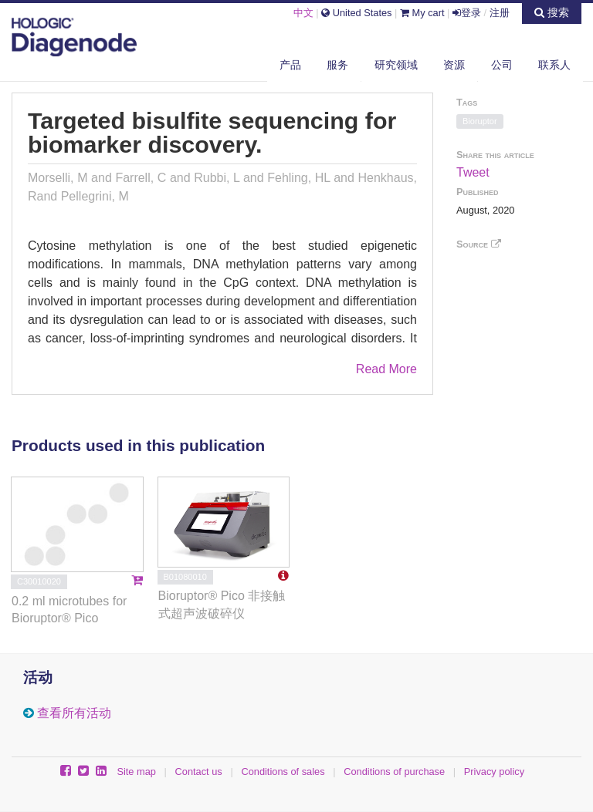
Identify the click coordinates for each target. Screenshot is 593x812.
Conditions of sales (282, 771)
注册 (500, 13)
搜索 (551, 12)
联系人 (554, 65)
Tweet (473, 172)
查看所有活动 (74, 712)
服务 (337, 65)
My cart (422, 13)
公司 (502, 65)
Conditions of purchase (394, 771)
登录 (466, 13)
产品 (290, 65)
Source (478, 244)
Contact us (198, 771)
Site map (136, 771)
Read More (386, 369)
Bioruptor (480, 121)
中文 (303, 13)
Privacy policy (494, 771)
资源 (454, 65)
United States (356, 13)
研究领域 (396, 65)
